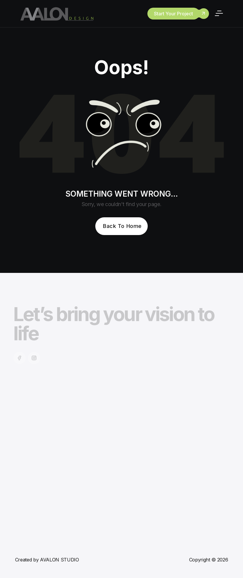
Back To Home (122, 226)
